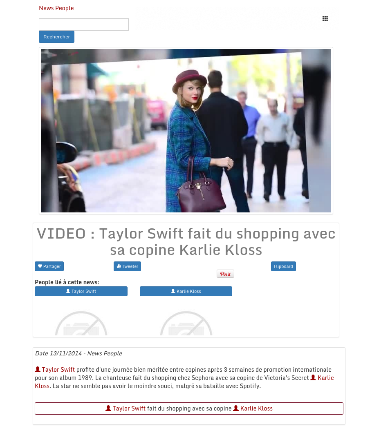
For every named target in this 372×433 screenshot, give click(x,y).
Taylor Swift (55, 369)
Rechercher (56, 36)
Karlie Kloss (253, 408)
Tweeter (128, 266)
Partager (49, 266)
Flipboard (283, 266)
